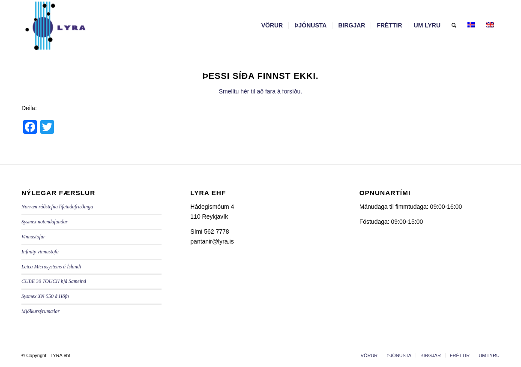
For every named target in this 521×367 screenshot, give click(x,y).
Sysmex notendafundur (44, 222)
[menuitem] (272, 25)
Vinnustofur (33, 237)
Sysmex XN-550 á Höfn (45, 296)
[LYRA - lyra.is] (76, 25)
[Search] (454, 25)
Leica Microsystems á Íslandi (51, 267)
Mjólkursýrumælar (40, 311)
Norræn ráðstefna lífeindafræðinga (57, 207)
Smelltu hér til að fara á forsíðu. (260, 91)
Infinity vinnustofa (40, 252)
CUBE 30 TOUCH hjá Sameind (53, 281)
